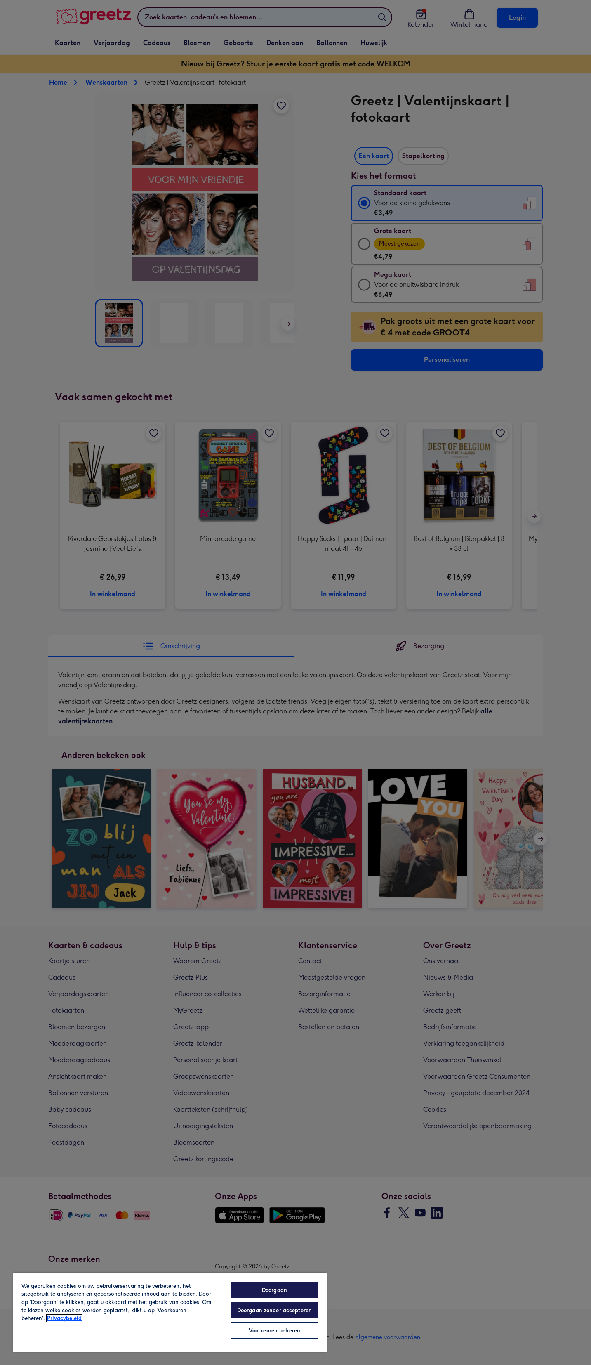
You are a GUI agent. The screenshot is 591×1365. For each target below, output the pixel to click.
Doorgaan (274, 1290)
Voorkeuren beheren (274, 1330)
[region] (170, 1312)
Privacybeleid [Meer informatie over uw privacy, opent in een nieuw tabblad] (64, 1318)
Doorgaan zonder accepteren (274, 1310)
